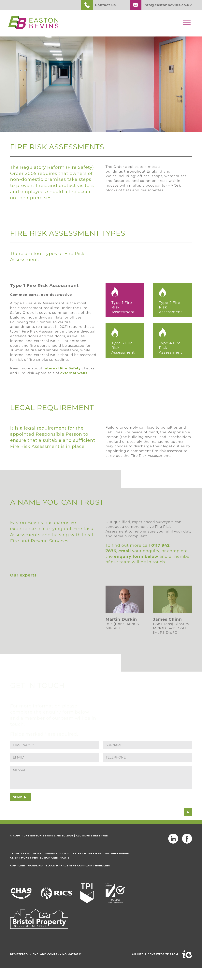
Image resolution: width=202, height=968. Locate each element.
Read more (23, 631)
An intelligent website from (155, 954)
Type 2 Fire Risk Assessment (170, 307)
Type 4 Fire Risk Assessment (170, 348)
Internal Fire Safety (62, 368)
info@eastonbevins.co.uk (167, 5)
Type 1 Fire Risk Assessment (123, 307)
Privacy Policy (57, 853)
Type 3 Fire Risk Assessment (123, 348)
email (125, 550)
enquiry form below (136, 556)
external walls (73, 373)
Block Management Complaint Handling (78, 865)
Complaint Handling (26, 865)
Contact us (105, 5)
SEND (17, 797)
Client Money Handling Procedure (101, 853)
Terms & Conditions (25, 853)
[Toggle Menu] (187, 23)
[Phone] (147, 757)
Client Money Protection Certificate (39, 857)
